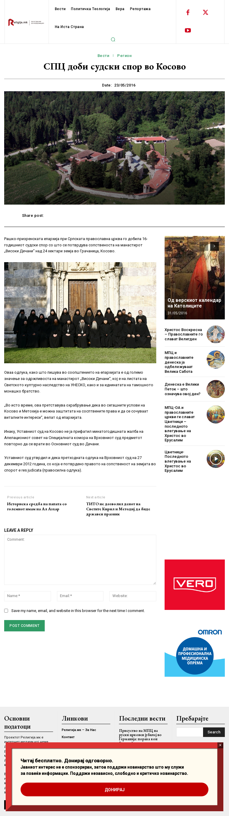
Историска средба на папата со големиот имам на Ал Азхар (37, 506)
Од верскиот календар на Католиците (194, 303)
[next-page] (214, 246)
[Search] (214, 732)
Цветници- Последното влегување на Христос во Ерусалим (178, 461)
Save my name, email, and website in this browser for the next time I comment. (78, 610)
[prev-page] (203, 246)
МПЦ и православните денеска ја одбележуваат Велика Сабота (179, 361)
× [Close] (220, 745)
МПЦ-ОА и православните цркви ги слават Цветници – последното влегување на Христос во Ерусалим (180, 423)
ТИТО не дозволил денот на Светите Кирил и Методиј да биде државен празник (118, 508)
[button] (113, 39)
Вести (103, 55)
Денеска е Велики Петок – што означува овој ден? (182, 389)
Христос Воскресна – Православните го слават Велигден (184, 334)
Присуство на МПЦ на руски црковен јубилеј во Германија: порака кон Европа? (140, 737)
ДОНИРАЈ (115, 789)
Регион (124, 55)
